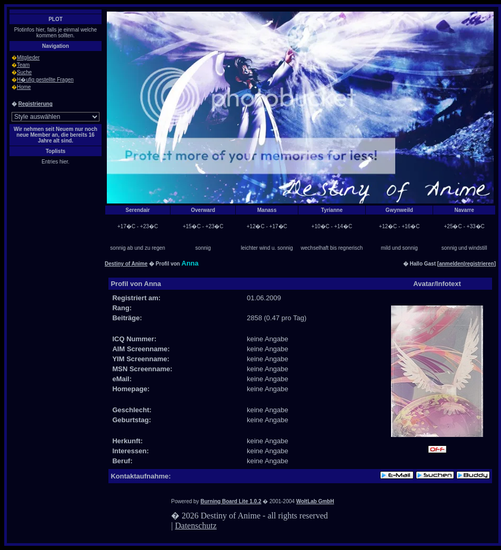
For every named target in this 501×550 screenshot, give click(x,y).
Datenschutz (196, 525)
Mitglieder (28, 57)
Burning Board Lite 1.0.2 (231, 501)
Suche (24, 72)
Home (24, 87)
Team (23, 65)
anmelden (451, 264)
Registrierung (35, 104)
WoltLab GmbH (315, 501)
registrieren (479, 264)
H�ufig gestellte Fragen (45, 80)
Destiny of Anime (126, 264)
